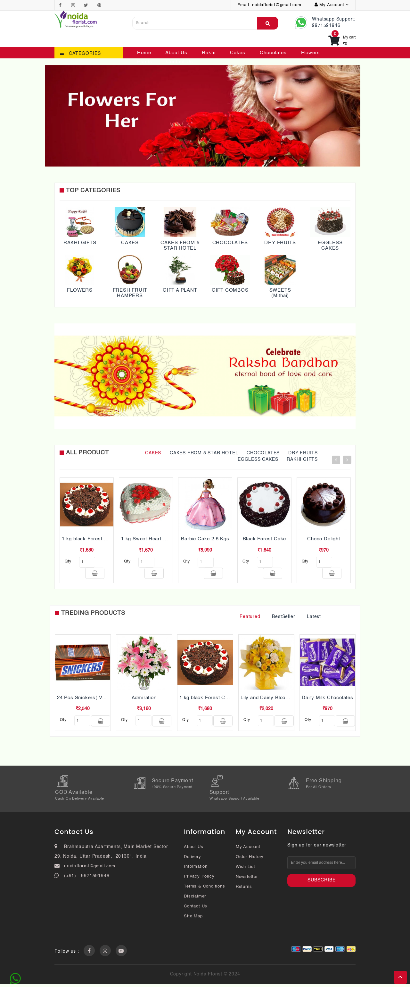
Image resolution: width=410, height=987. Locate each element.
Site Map (193, 919)
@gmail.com (102, 869)
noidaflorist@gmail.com (276, 5)
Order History (250, 860)
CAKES (130, 242)
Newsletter (247, 880)
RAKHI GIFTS (79, 242)
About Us (176, 52)
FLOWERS (80, 290)
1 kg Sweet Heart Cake (148, 538)
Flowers (310, 52)
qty (68, 561)
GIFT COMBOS (230, 290)
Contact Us (179, 61)
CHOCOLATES (230, 242)
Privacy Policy (199, 880)
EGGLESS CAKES (330, 245)
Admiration (144, 699)
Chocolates (273, 52)
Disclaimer (195, 899)
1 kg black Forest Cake (89, 538)
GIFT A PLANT (180, 290)
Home (144, 52)
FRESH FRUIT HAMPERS (130, 293)
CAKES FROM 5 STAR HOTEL (180, 245)
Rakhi (209, 52)
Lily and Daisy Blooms (267, 699)
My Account (248, 850)
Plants (144, 61)
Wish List (245, 870)
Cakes (237, 52)
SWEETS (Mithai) (280, 293)
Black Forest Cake (264, 538)
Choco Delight (323, 538)
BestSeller (283, 618)
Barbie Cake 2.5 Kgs (205, 538)
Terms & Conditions (204, 890)
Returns (244, 890)
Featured (250, 618)
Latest (314, 618)
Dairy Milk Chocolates (327, 699)
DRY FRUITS (280, 242)
